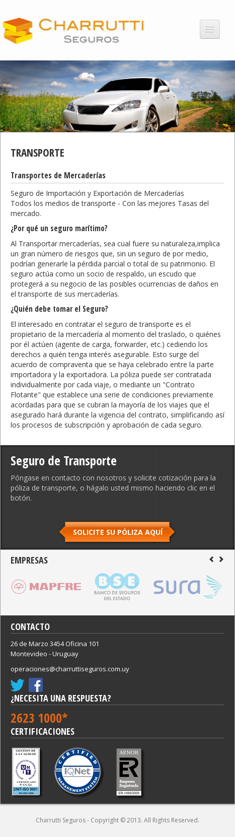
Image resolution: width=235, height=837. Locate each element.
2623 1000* (39, 717)
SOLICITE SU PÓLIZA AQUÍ (118, 532)
